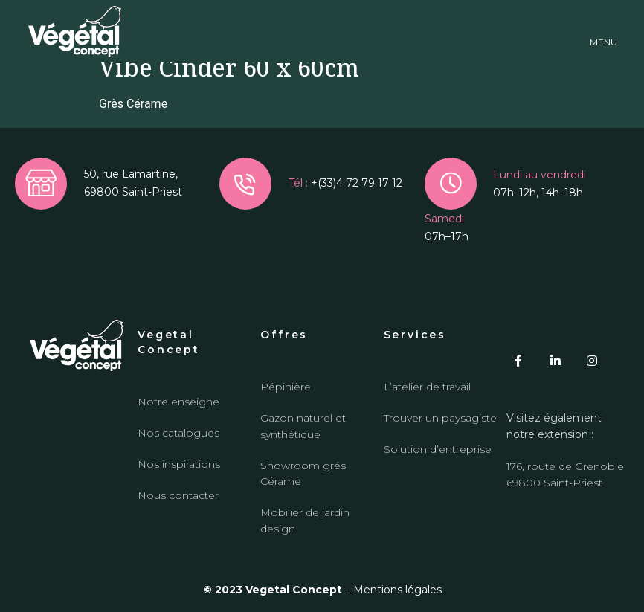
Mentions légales (397, 589)
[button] (603, 31)
